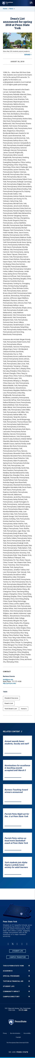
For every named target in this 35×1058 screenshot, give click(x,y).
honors (24, 709)
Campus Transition (17, 957)
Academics (8, 971)
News (11, 9)
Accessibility (27, 1033)
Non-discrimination (15, 1033)
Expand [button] (27, 55)
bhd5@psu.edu (8, 680)
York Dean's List (11, 709)
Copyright (18, 1037)
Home (5, 9)
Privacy (5, 1033)
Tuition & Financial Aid (13, 981)
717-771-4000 (23, 1010)
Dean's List (9, 703)
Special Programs (11, 976)
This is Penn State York (13, 966)
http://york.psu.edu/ (9, 683)
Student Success (11, 698)
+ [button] (29, 965)
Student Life (17, 951)
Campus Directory (11, 996)
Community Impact (11, 991)
